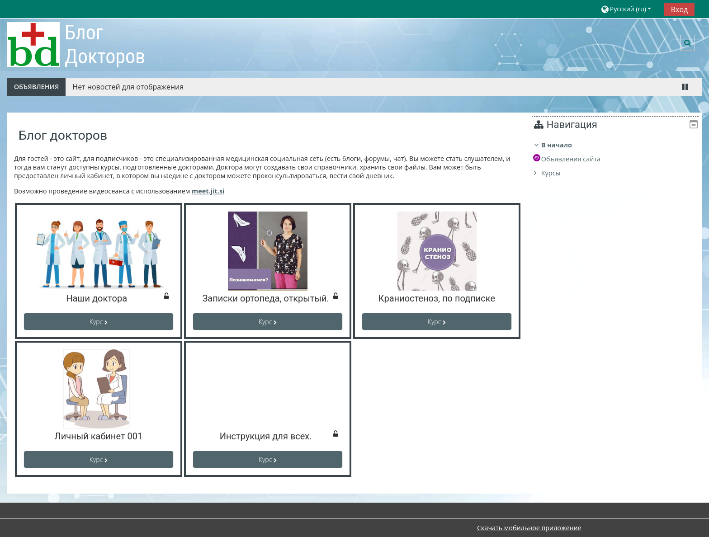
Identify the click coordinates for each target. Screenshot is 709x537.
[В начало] (33, 44)
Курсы (557, 173)
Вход (679, 9)
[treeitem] (618, 159)
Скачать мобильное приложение (529, 527)
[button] (629, 9)
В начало (563, 145)
